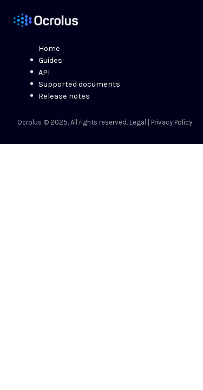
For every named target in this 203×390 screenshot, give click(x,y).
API (44, 72)
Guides (50, 60)
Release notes (64, 96)
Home (49, 48)
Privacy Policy (171, 122)
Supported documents (79, 84)
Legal (137, 122)
